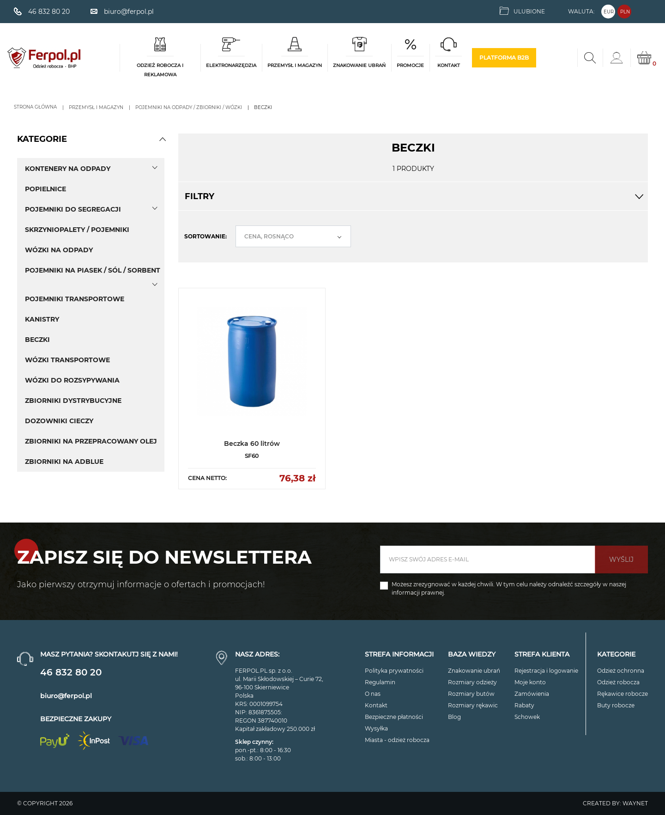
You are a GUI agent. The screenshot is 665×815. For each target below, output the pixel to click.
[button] (162, 139)
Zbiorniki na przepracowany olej (91, 441)
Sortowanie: (205, 236)
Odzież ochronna (620, 670)
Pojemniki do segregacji (73, 209)
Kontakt (376, 705)
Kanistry (42, 319)
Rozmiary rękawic (473, 705)
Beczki (37, 339)
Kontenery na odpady (67, 168)
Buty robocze (616, 705)
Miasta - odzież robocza (397, 739)
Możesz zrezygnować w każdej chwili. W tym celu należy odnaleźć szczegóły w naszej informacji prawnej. (509, 588)
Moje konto (530, 682)
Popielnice (45, 189)
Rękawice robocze (622, 693)
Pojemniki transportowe (74, 299)
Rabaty (524, 705)
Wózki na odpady (59, 250)
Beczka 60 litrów (252, 443)
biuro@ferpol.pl (66, 696)
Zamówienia (531, 693)
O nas (373, 693)
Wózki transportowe (67, 360)
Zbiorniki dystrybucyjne (73, 400)
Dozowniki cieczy (59, 421)
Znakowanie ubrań (474, 670)
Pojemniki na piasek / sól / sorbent (92, 270)
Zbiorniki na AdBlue (64, 461)
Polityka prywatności (394, 670)
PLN (625, 12)
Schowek (527, 716)
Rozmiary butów (471, 693)
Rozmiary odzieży (472, 682)
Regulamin (380, 682)
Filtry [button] (413, 196)
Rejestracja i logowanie (546, 670)
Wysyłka (376, 728)
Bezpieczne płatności (394, 716)
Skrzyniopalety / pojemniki (77, 229)
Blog (454, 716)
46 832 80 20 (71, 672)
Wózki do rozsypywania (72, 380)
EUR (609, 12)
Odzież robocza (618, 682)
